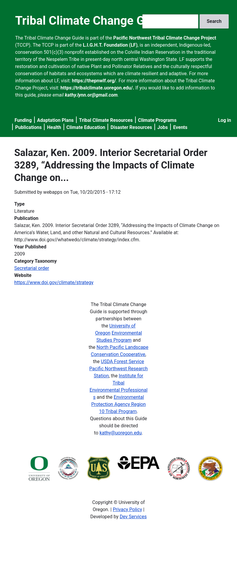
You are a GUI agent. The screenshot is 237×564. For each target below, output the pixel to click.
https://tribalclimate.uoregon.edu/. (97, 88)
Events (180, 127)
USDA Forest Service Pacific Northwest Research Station (118, 369)
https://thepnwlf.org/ (94, 81)
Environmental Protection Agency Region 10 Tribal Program (118, 404)
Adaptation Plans (55, 120)
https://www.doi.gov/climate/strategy (54, 282)
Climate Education (86, 127)
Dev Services (133, 516)
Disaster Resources (131, 127)
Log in (224, 120)
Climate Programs (157, 120)
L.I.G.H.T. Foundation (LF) (110, 45)
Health (54, 127)
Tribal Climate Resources (106, 120)
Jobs (162, 127)
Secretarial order (31, 268)
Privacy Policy (127, 509)
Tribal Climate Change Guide (91, 21)
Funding (23, 120)
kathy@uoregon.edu (120, 433)
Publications (28, 127)
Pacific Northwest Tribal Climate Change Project (164, 38)
